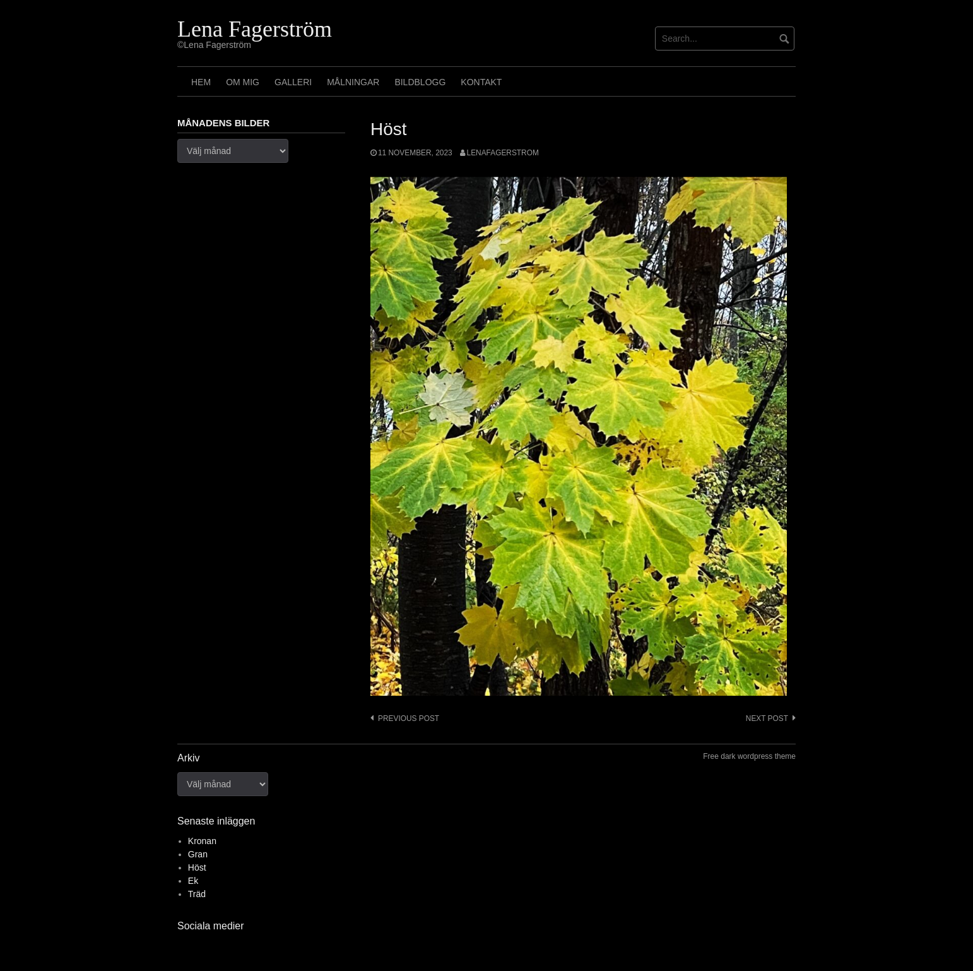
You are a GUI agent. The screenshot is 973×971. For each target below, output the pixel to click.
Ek (193, 881)
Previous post (408, 718)
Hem (201, 82)
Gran (198, 854)
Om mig (242, 82)
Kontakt (481, 82)
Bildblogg (419, 82)
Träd (197, 894)
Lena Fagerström (254, 29)
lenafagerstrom (503, 152)
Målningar (353, 82)
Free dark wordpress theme (749, 756)
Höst (197, 867)
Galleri (293, 82)
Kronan (202, 841)
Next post (767, 718)
